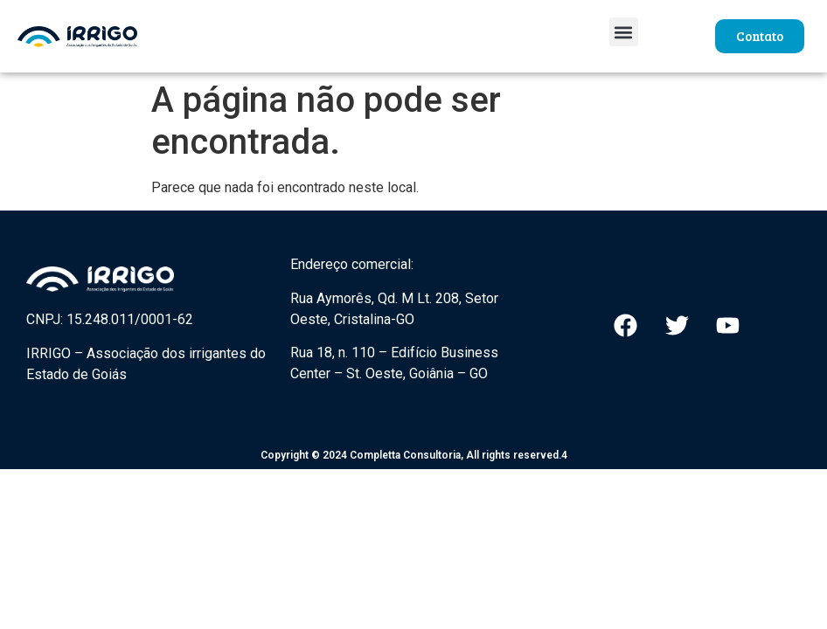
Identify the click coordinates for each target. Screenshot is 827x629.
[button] (623, 31)
